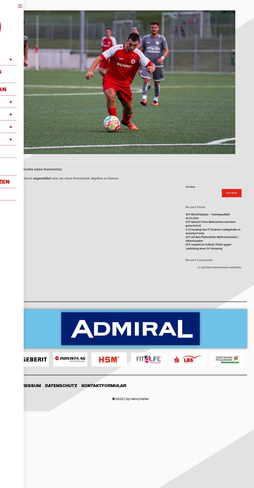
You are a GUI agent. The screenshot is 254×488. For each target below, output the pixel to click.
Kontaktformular (103, 385)
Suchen (190, 187)
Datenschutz (61, 385)
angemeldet (42, 178)
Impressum (27, 385)
